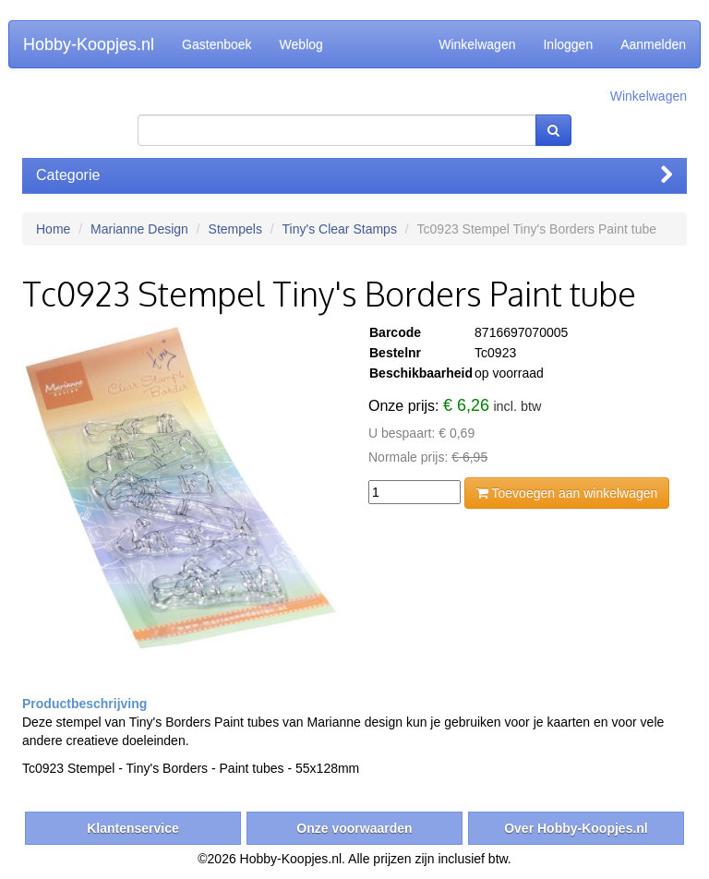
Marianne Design (139, 229)
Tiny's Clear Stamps (339, 229)
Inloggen (568, 44)
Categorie (354, 175)
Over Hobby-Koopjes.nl (576, 828)
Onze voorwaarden (354, 828)
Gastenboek (217, 44)
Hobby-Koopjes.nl (88, 44)
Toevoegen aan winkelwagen (566, 493)
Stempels (235, 229)
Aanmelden (653, 44)
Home (53, 229)
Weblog (301, 44)
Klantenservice (133, 828)
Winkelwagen (477, 44)
